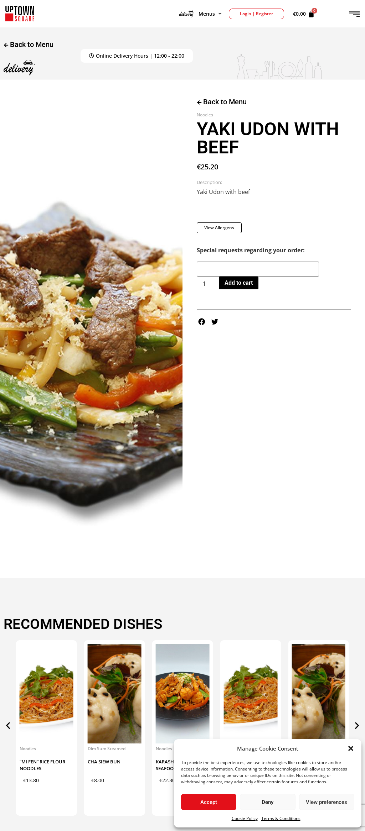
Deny (267, 802)
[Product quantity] (207, 284)
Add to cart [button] (60, 790)
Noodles (205, 115)
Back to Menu (222, 102)
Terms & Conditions (280, 818)
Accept (208, 802)
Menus (200, 14)
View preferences (326, 802)
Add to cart (239, 282)
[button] (350, 748)
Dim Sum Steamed (106, 749)
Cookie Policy (245, 818)
